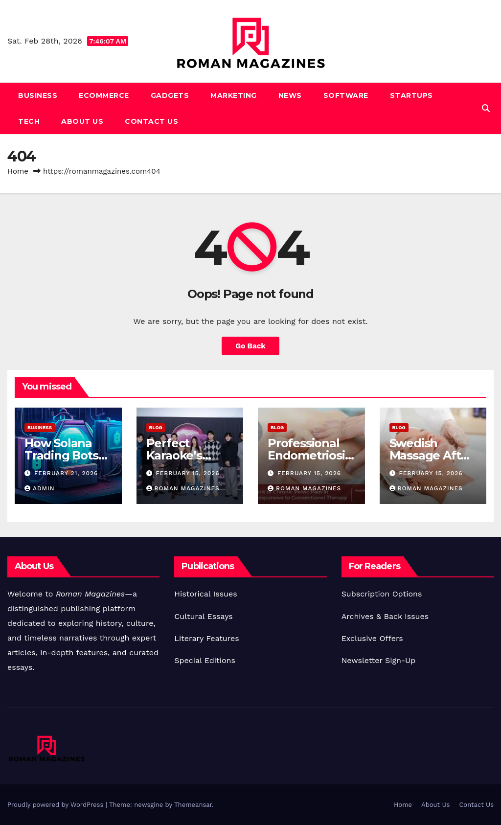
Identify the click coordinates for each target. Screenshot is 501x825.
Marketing (233, 95)
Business (37, 95)
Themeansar (193, 804)
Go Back (250, 346)
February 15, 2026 (187, 473)
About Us (82, 121)
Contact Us (151, 121)
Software (345, 95)
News (290, 95)
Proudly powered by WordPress (56, 804)
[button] (486, 108)
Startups (411, 95)
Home (17, 171)
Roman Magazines (183, 488)
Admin (39, 488)
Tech (29, 121)
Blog (155, 427)
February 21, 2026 (66, 473)
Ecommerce (104, 95)
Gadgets (170, 95)
